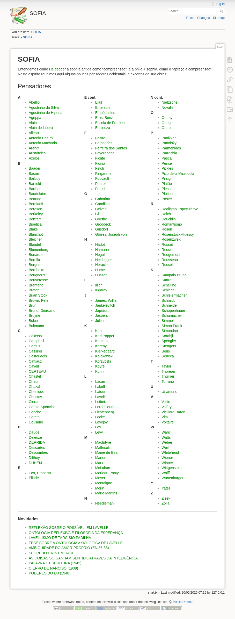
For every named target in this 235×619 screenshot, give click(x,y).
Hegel (100, 255)
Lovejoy (101, 422)
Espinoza (102, 128)
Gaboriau (102, 199)
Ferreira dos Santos (111, 148)
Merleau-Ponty (107, 473)
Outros (166, 128)
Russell (167, 265)
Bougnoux (37, 275)
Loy (98, 427)
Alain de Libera (41, 128)
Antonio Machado (43, 143)
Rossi (166, 250)
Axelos (34, 158)
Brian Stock (38, 295)
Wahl (165, 432)
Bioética (35, 224)
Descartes (37, 447)
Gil (97, 214)
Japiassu (102, 310)
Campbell (36, 341)
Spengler (168, 341)
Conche (35, 412)
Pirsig (166, 178)
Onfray (166, 118)
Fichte (100, 158)
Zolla (165, 503)
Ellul (98, 102)
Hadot (100, 244)
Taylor (166, 366)
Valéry (166, 407)
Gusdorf (101, 229)
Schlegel (168, 290)
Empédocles (105, 113)
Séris (165, 351)
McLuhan (102, 468)
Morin (99, 488)
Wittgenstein (171, 468)
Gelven (101, 209)
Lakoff (100, 387)
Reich (166, 214)
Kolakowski (104, 356)
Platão (166, 184)
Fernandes (104, 143)
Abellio (34, 102)
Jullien (100, 321)
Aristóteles (37, 153)
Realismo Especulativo (179, 209)
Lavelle (101, 397)
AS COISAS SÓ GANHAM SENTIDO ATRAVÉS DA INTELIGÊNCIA (83, 558)
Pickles (167, 168)
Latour (100, 392)
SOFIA (36, 32)
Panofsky (169, 143)
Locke (100, 417)
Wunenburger (172, 478)
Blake (33, 229)
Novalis (167, 107)
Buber (33, 321)
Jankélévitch (105, 305)
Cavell (34, 366)
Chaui (33, 381)
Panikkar (168, 138)
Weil (164, 447)
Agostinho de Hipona (45, 113)
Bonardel (36, 255)
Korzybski (103, 361)
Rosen (166, 229)
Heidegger (57, 69)
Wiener (167, 458)
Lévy (99, 432)
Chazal (34, 387)
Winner (167, 463)
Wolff (165, 473)
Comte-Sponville (42, 407)
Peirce (166, 163)
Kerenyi (101, 346)
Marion (100, 458)
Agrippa (35, 118)
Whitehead (170, 452)
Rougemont (170, 255)
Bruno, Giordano (42, 310)
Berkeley (36, 214)
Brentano (36, 285)
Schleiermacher (174, 295)
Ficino (100, 163)
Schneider (169, 305)
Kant (99, 331)
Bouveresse (38, 280)
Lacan (100, 381)
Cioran (34, 402)
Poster (166, 199)
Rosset (167, 244)
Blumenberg (38, 250)
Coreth (34, 417)
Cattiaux (35, 361)
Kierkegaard (105, 351)
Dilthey (34, 458)
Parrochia (169, 153)
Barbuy (34, 178)
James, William (107, 300)
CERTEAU (37, 371)
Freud (100, 189)
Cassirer (35, 351)
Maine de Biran (107, 452)
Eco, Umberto (40, 473)
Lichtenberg (104, 412)
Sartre (166, 280)
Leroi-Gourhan (107, 407)
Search (222, 11)
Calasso (35, 336)
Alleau (34, 133)
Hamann (102, 250)
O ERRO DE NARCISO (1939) (53, 568)
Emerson (102, 107)
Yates (166, 488)
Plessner (168, 189)
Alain (33, 123)
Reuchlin (168, 219)
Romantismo (171, 224)
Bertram (35, 219)
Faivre (100, 138)
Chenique (36, 392)
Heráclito (102, 265)
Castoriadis (38, 356)
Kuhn (99, 371)
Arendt (34, 148)
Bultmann (36, 326)
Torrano (167, 381)
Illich (98, 285)
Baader (34, 168)
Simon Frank (171, 326)
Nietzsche (169, 102)
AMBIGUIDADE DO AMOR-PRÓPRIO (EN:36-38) (69, 548)
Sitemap (219, 18)
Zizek (165, 498)
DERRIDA (37, 442)
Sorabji (167, 336)
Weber (166, 442)
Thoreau (168, 371)
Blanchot (36, 234)
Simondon (169, 331)
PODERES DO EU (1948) (49, 573)
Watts (166, 437)
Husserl (101, 275)
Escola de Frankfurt (111, 123)
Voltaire (167, 422)
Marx (99, 463)
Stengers (168, 346)
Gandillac (102, 204)
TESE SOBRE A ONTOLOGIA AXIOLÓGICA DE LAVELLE (76, 543)
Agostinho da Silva (44, 107)
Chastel (35, 376)
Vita (164, 417)
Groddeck (103, 224)
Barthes (35, 189)
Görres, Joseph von (111, 234)
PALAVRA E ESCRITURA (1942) (55, 563)
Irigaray (101, 290)
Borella (34, 260)
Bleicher (35, 239)
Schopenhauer (173, 310)
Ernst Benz (104, 118)
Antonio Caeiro (41, 138)
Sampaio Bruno (174, 275)
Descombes (38, 452)
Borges (34, 265)
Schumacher (171, 315)
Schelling (168, 285)
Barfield (35, 184)
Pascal (166, 158)
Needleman (104, 503)
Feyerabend (105, 153)
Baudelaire (37, 194)
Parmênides (171, 148)
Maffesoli (102, 447)
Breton (34, 290)
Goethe (101, 219)
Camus (34, 346)
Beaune (35, 199)
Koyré (100, 366)
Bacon (34, 173)
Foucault (102, 178)
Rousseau (169, 260)
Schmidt (168, 300)
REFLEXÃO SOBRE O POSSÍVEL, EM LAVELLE (68, 528)
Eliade (34, 478)
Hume (100, 270)
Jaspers (101, 315)
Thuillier (167, 376)
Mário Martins (106, 493)
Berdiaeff (36, 204)
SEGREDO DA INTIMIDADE (52, 553)
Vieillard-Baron (173, 412)
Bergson (35, 209)
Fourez (101, 184)
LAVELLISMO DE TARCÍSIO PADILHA (60, 538)
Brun (32, 305)
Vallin (165, 402)
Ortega (167, 123)
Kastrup (101, 341)
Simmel (167, 321)
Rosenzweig (171, 239)
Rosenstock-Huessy (177, 234)
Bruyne (34, 315)
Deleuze (35, 437)
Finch (99, 168)
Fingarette (103, 173)
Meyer (100, 478)
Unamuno (169, 392)
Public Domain (183, 602)
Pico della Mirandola (177, 173)
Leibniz (101, 402)
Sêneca (167, 356)
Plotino (167, 194)
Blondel (35, 244)
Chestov (35, 397)
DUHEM (35, 463)
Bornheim (36, 270)
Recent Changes (198, 18)
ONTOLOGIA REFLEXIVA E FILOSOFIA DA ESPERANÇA (76, 533)
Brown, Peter (39, 300)
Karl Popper (104, 336)
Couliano (36, 422)
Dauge (34, 432)
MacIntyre (103, 442)
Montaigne (103, 483)
